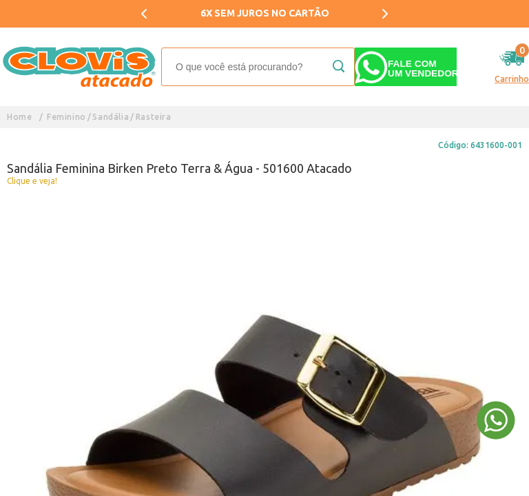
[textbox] (258, 67)
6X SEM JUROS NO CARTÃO (264, 13)
